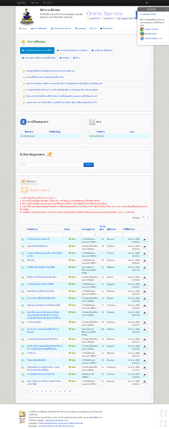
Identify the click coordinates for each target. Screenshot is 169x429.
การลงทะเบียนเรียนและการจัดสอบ (72, 50)
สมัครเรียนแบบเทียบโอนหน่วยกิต (40, 291)
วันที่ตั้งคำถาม (129, 229)
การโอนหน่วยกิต (34, 322)
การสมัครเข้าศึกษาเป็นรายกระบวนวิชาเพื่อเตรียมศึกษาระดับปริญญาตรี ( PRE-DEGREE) (60, 90)
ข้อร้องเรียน (106, 28)
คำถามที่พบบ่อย (38, 28)
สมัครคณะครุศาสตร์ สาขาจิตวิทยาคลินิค (43, 305)
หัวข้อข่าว (101, 132)
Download (80, 28)
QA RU (21, 2)
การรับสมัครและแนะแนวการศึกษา (37, 50)
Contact (48, 3)
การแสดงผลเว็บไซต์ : (148, 14)
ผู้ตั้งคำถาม (111, 229)
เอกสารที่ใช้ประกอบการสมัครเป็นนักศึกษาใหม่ (43, 77)
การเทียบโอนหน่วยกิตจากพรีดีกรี (40, 284)
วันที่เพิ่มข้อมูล (55, 132)
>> (167, 9)
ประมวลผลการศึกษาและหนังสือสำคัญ (38, 58)
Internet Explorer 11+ (151, 38)
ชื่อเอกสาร (29, 132)
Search (89, 165)
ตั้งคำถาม (28, 181)
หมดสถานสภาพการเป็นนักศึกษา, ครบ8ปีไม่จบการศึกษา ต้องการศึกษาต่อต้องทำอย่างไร (59, 102)
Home (35, 3)
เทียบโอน (31, 260)
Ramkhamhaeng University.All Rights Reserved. (63, 423)
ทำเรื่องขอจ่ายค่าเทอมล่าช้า (38, 239)
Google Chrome (149, 29)
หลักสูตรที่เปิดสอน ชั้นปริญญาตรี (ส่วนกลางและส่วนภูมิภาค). (48, 71)
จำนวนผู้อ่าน (102, 227)
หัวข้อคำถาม (32, 229)
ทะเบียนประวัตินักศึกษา (102, 50)
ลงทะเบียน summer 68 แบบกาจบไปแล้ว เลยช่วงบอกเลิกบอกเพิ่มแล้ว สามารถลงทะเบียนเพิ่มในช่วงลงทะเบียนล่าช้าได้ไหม (44, 315)
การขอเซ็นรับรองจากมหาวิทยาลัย (41, 374)
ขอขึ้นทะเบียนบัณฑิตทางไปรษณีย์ (41, 267)
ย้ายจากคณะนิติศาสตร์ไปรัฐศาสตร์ (41, 298)
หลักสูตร (64, 58)
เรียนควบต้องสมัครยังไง (36, 360)
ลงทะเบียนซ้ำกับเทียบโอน (37, 246)
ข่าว (93, 28)
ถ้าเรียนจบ (31, 353)
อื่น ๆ (76, 58)
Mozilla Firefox (148, 34)
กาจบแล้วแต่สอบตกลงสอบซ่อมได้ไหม (42, 339)
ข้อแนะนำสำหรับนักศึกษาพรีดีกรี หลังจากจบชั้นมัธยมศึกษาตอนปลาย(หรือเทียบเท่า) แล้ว (60, 96)
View (132, 132)
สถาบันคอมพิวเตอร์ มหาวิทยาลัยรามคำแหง (56, 426)
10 (70, 391)
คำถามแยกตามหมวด (60, 28)
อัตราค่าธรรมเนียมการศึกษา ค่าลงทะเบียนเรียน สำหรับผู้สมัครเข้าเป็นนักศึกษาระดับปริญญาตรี (62, 83)
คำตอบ (67, 229)
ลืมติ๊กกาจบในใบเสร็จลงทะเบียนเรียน (42, 277)
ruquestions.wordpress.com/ (56, 420)
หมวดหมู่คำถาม (88, 229)
